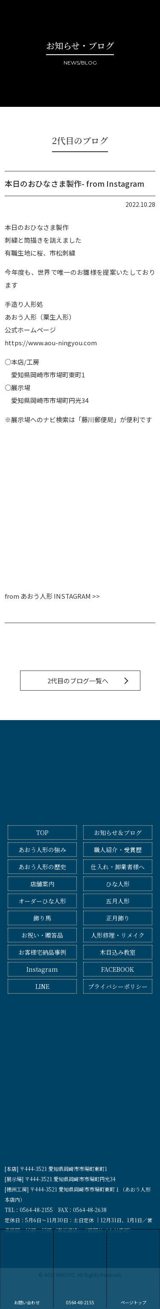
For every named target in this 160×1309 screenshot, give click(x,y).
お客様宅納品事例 (42, 952)
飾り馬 (42, 918)
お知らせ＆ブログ (118, 832)
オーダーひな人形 (42, 901)
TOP (42, 832)
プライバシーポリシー (118, 986)
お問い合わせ (26, 1268)
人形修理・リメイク (118, 935)
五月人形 (118, 901)
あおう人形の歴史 (42, 866)
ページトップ (133, 1268)
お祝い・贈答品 (42, 935)
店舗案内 (42, 884)
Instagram (42, 969)
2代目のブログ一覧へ (77, 680)
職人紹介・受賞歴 (118, 849)
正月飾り (118, 918)
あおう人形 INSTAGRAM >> (60, 595)
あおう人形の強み (42, 849)
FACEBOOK (117, 969)
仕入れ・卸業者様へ (118, 866)
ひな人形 (118, 884)
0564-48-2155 (80, 1268)
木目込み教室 (118, 952)
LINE (42, 986)
